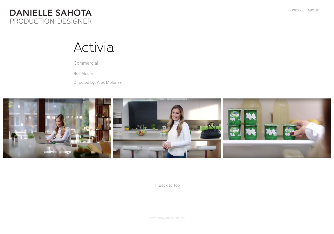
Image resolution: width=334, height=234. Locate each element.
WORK (297, 10)
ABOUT (313, 10)
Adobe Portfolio (175, 218)
